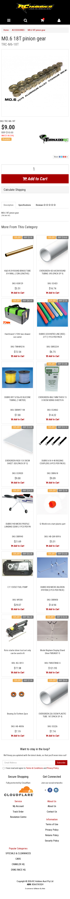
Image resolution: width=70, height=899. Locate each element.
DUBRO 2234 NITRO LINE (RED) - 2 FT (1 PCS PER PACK (52, 335)
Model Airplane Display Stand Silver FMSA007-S (52, 652)
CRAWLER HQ (18, 864)
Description (8, 205)
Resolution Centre (18, 817)
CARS (18, 858)
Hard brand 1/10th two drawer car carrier (17, 335)
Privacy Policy (52, 768)
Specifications (24, 205)
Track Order (18, 811)
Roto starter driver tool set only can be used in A (17, 652)
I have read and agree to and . (31, 768)
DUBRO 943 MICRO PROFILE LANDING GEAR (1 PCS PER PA (17, 525)
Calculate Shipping (15, 189)
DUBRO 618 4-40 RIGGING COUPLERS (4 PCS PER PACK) (52, 462)
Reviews (46, 205)
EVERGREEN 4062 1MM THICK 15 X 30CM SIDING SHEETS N (52, 399)
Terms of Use (52, 824)
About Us (52, 806)
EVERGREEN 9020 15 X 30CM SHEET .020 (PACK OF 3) (17, 462)
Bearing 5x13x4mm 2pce (17, 713)
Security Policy (52, 840)
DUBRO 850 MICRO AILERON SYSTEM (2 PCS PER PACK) (52, 588)
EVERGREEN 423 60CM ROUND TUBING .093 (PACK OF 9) (53, 272)
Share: (61, 157)
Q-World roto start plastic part (52, 524)
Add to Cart (35, 178)
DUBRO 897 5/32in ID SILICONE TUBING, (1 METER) (17, 399)
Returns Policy (52, 835)
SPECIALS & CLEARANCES (18, 853)
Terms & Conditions (34, 768)
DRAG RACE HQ (18, 869)
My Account (18, 806)
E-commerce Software (32, 889)
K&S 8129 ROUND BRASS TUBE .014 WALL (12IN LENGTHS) (17, 272)
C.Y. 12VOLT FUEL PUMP (18, 587)
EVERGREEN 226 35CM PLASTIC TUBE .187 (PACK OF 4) (52, 715)
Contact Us (52, 811)
